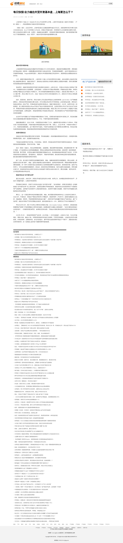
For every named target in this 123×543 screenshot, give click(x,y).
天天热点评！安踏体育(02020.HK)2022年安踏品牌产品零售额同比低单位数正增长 (36, 338)
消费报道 (67, 527)
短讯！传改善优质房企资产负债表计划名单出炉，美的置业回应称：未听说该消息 (36, 415)
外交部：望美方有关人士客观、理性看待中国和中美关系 (30, 383)
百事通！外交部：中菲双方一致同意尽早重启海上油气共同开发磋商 (32, 410)
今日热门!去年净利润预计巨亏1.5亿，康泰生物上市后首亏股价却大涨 (33, 365)
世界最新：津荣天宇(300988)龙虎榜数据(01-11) (27, 399)
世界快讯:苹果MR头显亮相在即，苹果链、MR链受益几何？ (30, 510)
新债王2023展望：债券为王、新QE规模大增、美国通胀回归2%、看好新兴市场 (35, 360)
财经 (55, 524)
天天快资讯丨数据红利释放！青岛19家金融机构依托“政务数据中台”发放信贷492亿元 (37, 434)
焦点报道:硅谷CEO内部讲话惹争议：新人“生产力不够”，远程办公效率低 (34, 309)
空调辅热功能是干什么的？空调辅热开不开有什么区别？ (30, 471)
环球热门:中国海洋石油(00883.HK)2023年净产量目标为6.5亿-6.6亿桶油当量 (34, 373)
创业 (26, 524)
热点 (41, 4)
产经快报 (101, 524)
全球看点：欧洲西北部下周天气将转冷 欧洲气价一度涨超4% (30, 341)
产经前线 (49, 527)
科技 (59, 524)
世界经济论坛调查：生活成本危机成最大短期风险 (28, 307)
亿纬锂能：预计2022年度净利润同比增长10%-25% (28, 237)
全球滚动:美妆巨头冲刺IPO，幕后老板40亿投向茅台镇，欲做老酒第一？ (34, 460)
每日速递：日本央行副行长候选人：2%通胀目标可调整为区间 (31, 370)
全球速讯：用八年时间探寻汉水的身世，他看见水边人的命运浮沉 (32, 389)
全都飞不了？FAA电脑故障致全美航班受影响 (26, 247)
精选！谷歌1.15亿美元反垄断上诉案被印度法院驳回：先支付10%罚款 (33, 315)
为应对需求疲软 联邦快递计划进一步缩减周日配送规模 (29, 418)
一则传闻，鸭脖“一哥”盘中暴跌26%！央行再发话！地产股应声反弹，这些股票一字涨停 (38, 487)
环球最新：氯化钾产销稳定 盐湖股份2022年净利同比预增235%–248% (33, 349)
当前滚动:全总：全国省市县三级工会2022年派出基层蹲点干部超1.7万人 (33, 502)
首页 (38, 4)
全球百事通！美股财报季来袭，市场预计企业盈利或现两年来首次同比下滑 (34, 449)
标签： (18, 226)
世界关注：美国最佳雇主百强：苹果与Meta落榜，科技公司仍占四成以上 (34, 465)
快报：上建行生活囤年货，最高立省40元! (26, 428)
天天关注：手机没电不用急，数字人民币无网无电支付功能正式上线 (32, 405)
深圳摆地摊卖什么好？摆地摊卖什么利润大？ (27, 468)
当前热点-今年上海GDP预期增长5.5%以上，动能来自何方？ (30, 367)
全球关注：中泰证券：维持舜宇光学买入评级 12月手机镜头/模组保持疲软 (34, 402)
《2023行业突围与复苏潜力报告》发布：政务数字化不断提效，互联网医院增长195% (37, 397)
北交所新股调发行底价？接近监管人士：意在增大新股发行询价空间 (32, 272)
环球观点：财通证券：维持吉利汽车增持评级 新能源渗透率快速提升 (33, 500)
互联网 (43, 524)
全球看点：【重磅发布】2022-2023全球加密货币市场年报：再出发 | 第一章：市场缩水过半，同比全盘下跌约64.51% (45, 325)
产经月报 (95, 524)
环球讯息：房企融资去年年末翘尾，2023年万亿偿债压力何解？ (31, 245)
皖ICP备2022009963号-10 (71, 536)
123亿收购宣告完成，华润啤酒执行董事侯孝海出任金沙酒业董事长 (32, 386)
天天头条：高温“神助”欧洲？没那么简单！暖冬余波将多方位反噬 (32, 328)
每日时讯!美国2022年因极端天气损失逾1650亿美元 (28, 288)
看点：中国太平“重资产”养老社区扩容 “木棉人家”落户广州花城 (31, 394)
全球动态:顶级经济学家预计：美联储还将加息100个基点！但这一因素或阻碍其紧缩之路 (38, 444)
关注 (47, 524)
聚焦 (14, 524)
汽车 (30, 524)
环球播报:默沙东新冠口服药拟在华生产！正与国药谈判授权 (30, 296)
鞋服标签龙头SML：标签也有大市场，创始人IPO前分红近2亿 (31, 391)
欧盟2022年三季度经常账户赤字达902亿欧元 (26, 253)
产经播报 (72, 524)
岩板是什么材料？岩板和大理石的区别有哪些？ (27, 479)
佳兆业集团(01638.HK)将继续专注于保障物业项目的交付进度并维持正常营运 (35, 518)
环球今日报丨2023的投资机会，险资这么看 (26, 412)
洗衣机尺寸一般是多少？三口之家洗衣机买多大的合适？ (30, 473)
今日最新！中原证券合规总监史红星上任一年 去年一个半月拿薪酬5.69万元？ (35, 516)
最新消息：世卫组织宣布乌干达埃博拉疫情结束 (27, 357)
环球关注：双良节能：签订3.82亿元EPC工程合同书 (28, 293)
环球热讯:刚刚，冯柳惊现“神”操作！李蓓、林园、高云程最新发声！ (33, 333)
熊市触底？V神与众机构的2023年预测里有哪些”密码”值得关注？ (32, 463)
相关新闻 (16, 232)
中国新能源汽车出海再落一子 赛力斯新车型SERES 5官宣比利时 (31, 489)
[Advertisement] (96, 21)
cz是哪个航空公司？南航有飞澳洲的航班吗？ (26, 436)
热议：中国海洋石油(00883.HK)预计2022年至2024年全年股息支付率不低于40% (35, 346)
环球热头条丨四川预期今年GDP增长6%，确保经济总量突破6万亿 (32, 505)
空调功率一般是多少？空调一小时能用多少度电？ (28, 481)
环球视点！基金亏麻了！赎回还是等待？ (25, 277)
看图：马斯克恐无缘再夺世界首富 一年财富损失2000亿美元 (30, 442)
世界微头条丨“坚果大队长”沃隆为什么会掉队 (26, 452)
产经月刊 (107, 524)
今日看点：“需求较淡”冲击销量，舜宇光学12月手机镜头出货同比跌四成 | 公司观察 (36, 317)
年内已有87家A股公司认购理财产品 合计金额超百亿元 (29, 431)
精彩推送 (16, 256)
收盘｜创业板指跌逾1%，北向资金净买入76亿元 (27, 447)
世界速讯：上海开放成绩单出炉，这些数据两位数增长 (29, 455)
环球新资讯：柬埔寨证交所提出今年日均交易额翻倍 (28, 242)
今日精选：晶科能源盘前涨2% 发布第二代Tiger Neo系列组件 (30, 344)
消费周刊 (79, 527)
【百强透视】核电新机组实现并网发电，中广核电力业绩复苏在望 (32, 304)
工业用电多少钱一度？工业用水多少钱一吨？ (27, 476)
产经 (18, 524)
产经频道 (84, 524)
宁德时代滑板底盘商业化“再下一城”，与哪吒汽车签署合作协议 (31, 250)
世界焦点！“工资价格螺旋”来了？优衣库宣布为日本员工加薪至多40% (33, 299)
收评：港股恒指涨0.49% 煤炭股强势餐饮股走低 (27, 407)
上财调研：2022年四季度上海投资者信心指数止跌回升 (29, 492)
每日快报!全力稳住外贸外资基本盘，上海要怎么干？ (29, 234)
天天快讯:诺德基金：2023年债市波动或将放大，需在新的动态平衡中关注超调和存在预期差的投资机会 (42, 275)
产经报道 (78, 524)
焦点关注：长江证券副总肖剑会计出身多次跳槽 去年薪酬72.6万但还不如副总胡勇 (36, 513)
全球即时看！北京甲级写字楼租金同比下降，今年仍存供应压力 (31, 352)
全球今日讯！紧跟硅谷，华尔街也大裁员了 (26, 381)
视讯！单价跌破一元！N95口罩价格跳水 (25, 312)
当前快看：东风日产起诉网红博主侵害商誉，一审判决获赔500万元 (32, 330)
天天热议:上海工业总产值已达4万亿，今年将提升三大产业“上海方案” (33, 484)
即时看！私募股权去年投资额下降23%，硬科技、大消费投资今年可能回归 (34, 322)
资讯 (51, 524)
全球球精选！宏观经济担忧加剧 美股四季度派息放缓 (28, 267)
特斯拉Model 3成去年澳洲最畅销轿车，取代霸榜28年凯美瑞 (30, 457)
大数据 (38, 524)
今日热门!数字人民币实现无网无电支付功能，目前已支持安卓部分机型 (33, 423)
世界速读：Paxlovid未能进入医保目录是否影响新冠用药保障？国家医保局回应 (35, 420)
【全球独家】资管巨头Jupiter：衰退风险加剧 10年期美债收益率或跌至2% (34, 439)
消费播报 (61, 527)
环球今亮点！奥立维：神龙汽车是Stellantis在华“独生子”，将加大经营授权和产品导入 (37, 291)
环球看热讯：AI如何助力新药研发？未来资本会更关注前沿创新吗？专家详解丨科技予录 (38, 239)
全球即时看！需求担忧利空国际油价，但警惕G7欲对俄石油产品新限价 (33, 362)
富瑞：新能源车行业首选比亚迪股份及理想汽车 (27, 497)
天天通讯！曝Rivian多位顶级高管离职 (25, 494)
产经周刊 (90, 524)
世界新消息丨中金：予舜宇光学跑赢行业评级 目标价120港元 (31, 508)
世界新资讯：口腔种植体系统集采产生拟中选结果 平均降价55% (31, 378)
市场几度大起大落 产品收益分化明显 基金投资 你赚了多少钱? (31, 426)
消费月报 (85, 527)
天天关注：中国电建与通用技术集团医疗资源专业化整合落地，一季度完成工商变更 (37, 521)
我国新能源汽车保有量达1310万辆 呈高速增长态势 (28, 354)
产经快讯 (44, 527)
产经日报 (55, 527)
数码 (22, 524)
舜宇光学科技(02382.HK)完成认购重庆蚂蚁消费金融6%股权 (30, 375)
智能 (34, 524)
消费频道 (73, 527)
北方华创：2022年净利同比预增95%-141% (26, 320)
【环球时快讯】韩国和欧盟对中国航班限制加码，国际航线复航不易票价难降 (35, 336)
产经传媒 (38, 527)
